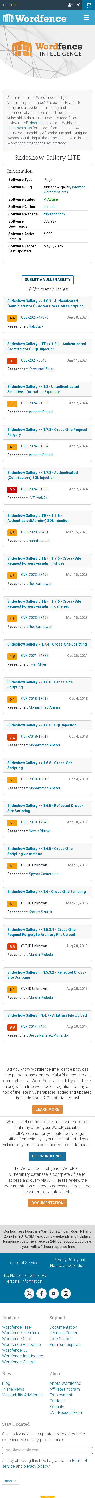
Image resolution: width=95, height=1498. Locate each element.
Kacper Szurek (40, 912)
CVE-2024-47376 (34, 317)
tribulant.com (54, 214)
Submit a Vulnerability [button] (47, 280)
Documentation (63, 1327)
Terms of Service (23, 1262)
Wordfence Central (18, 1361)
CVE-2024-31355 (34, 489)
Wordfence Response (21, 1344)
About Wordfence (65, 1383)
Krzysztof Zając (41, 369)
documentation (42, 123)
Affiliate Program (65, 1389)
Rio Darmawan (40, 584)
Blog (6, 1383)
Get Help (10, 5)
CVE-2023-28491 (34, 532)
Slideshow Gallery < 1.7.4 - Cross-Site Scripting (47, 644)
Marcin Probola (41, 955)
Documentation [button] (47, 1203)
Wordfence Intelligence (22, 1356)
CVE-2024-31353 (34, 403)
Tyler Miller (37, 664)
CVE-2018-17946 (34, 822)
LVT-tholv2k (38, 498)
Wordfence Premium (20, 1332)
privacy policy (36, 1466)
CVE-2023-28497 (34, 575)
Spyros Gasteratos (44, 874)
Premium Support (65, 1344)
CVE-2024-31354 (34, 446)
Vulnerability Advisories (22, 1395)
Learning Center (63, 1332)
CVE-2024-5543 (33, 360)
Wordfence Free (16, 1327)
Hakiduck (36, 326)
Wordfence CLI (15, 1350)
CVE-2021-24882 (34, 656)
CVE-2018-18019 (34, 779)
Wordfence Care (16, 1338)
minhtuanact (39, 541)
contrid (49, 207)
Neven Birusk (39, 831)
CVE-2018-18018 (34, 736)
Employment (61, 1395)
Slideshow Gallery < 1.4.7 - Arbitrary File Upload (47, 1015)
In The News (13, 1389)
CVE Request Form (66, 1412)
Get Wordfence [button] (47, 1156)
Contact (57, 1400)
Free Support (61, 1338)
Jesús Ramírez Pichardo (48, 1035)
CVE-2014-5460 (33, 1027)
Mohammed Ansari (44, 707)
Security (57, 1406)
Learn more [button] (47, 1109)
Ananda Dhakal (41, 412)
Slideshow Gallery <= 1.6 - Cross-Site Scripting (46, 892)
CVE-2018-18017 (34, 699)
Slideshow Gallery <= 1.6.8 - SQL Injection (42, 725)
